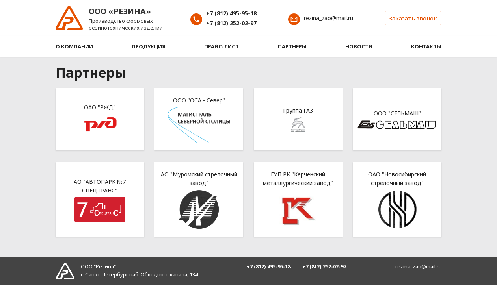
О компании (74, 46)
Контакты (426, 46)
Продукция (149, 46)
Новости (358, 46)
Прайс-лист (221, 46)
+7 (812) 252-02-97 (231, 23)
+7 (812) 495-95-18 (231, 13)
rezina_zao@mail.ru (328, 18)
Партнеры (292, 46)
